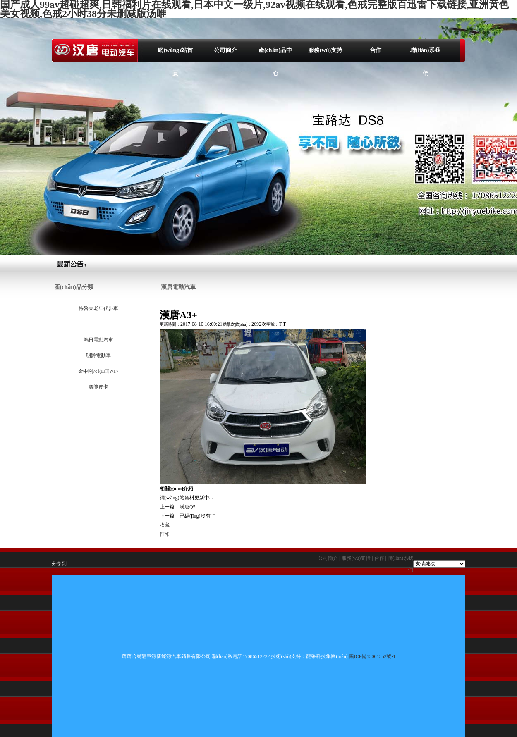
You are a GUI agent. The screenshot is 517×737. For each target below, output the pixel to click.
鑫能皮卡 (97, 387)
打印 (165, 534)
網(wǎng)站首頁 (175, 54)
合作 (375, 50)
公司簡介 (225, 50)
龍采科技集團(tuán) (327, 656)
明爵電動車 (98, 355)
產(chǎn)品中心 (275, 54)
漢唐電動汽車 (97, 324)
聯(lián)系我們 (425, 54)
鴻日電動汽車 (97, 340)
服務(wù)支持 (325, 50)
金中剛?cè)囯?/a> (98, 371)
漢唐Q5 (188, 507)
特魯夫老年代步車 (97, 308)
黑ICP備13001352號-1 (372, 656)
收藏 (165, 525)
